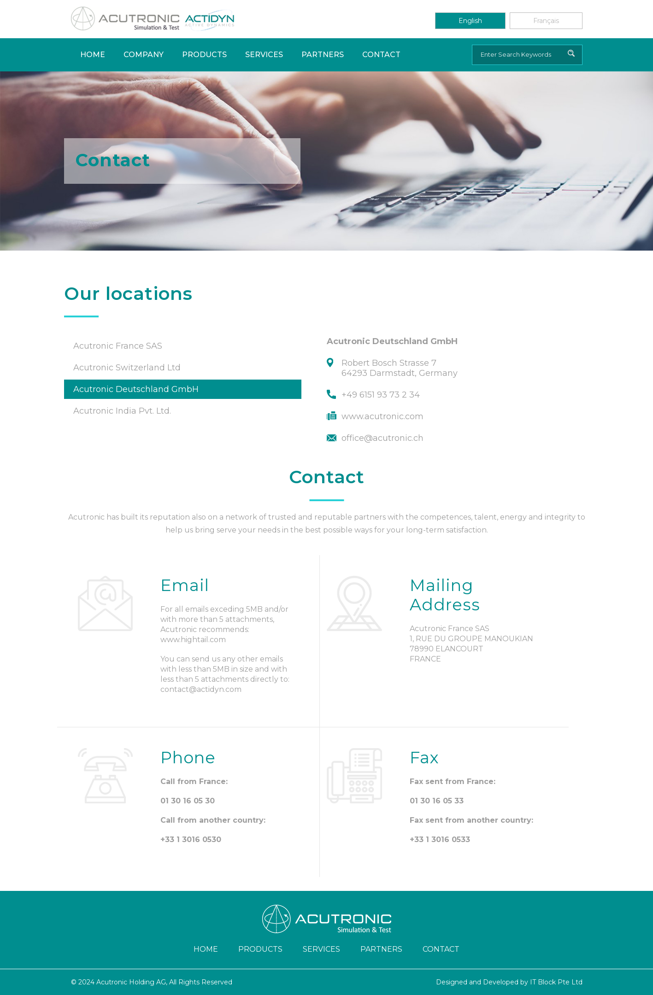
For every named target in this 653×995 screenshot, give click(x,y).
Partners (322, 54)
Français (546, 21)
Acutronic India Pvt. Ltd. (122, 411)
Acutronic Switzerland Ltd (127, 368)
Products (204, 54)
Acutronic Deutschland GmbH (136, 389)
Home (92, 54)
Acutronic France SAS (117, 346)
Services (264, 54)
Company (144, 54)
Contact (381, 54)
